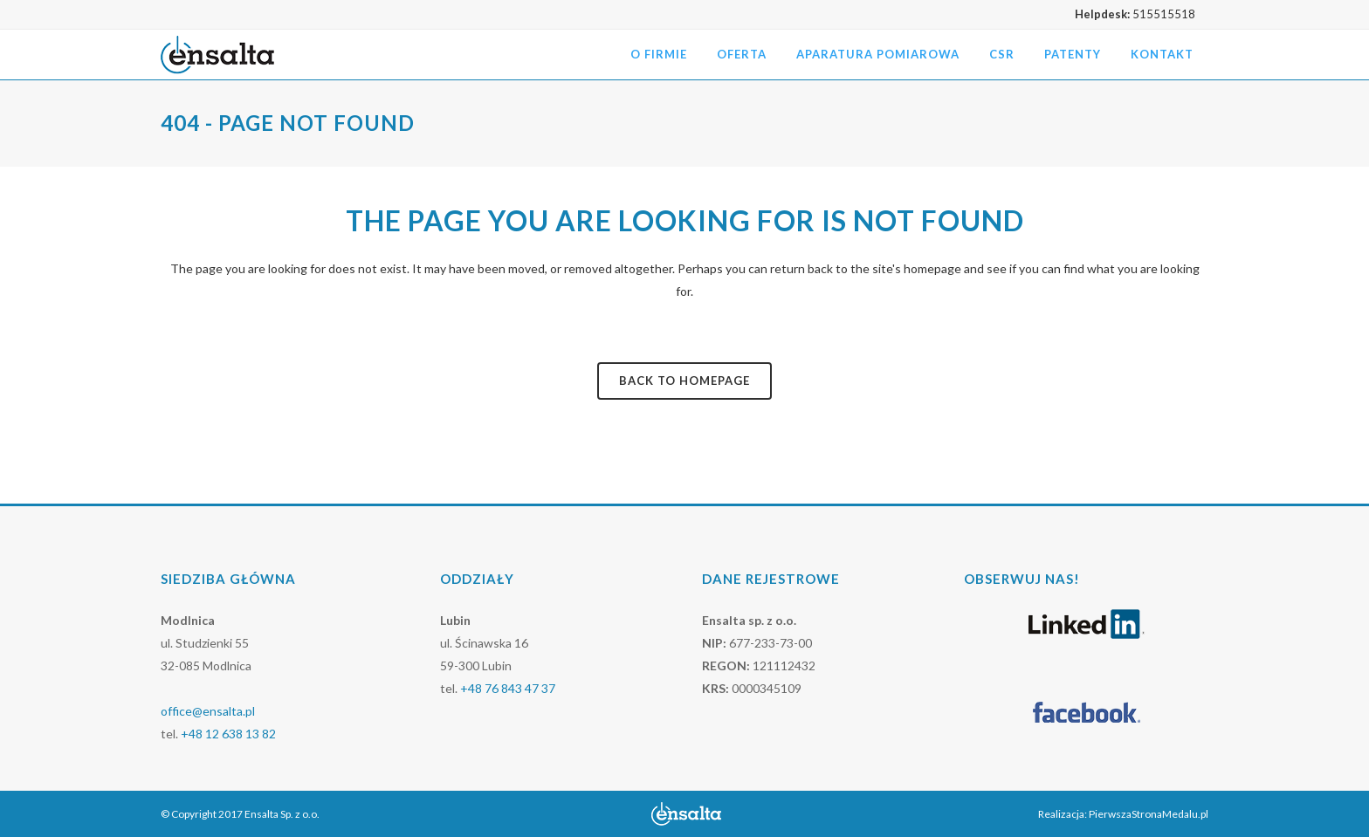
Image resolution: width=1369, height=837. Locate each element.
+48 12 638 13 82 (228, 733)
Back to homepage (684, 381)
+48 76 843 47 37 (507, 688)
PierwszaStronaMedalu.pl (1148, 813)
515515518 (1163, 14)
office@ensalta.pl (208, 710)
